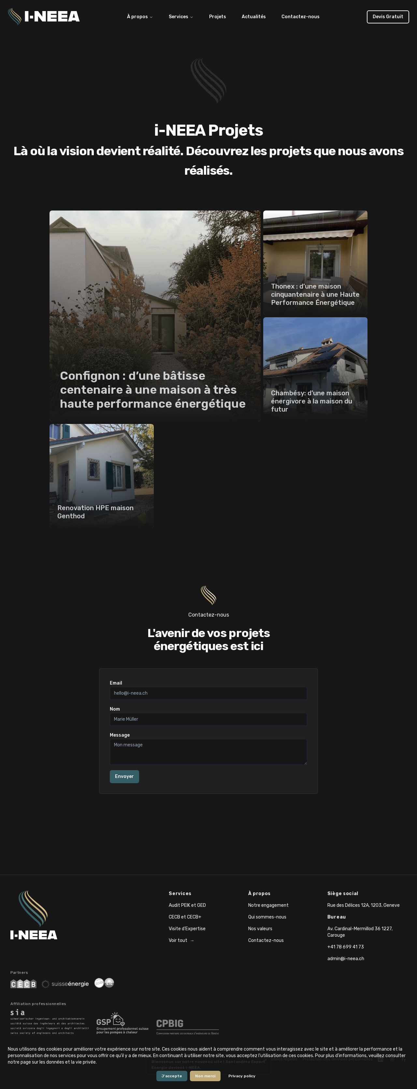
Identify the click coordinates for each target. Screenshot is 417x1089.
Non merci (205, 1076)
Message (120, 735)
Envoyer (124, 776)
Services (181, 17)
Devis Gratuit (388, 17)
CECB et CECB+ (185, 917)
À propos (140, 17)
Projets (217, 17)
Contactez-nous (300, 17)
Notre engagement (268, 905)
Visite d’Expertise (187, 929)
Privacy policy (241, 1076)
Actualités (254, 17)
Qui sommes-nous (267, 917)
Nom (115, 709)
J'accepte (172, 1076)
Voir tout (181, 940)
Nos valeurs (260, 929)
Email (116, 683)
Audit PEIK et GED (187, 905)
